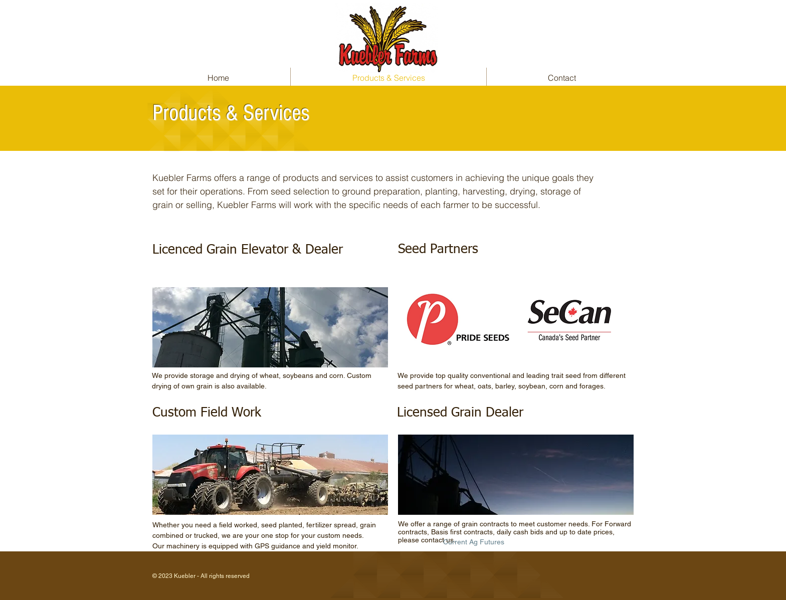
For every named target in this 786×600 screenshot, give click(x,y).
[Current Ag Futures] (473, 542)
